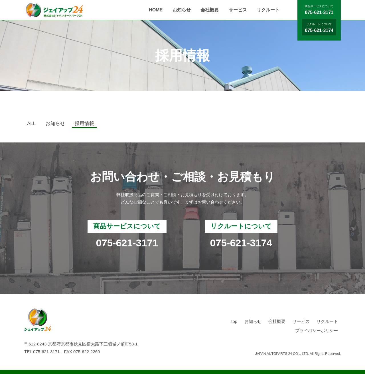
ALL (31, 123)
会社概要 (209, 9)
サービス (238, 9)
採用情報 (84, 123)
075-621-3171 (319, 12)
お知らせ (182, 9)
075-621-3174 (319, 30)
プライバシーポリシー (316, 330)
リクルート (268, 9)
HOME (156, 9)
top (234, 321)
